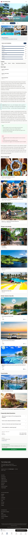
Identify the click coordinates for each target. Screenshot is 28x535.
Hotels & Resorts (4, 480)
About (2, 513)
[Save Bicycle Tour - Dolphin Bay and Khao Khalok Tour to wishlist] (26, 204)
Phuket (2, 495)
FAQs (17, 23)
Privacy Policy (3, 514)
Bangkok (2, 494)
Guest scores (13, 23)
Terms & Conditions (4, 516)
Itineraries (3, 483)
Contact (2, 518)
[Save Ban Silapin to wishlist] (26, 229)
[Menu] (26, 2)
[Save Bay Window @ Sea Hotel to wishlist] (27, 4)
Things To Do (3, 478)
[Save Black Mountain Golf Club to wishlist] (26, 251)
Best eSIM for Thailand (5, 511)
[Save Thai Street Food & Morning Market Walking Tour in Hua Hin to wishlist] (26, 182)
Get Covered (14, 449)
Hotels (5, 14)
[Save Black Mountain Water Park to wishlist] (26, 273)
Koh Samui (3, 499)
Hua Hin (8, 14)
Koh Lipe (2, 502)
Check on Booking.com (21, 530)
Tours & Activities (4, 481)
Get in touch (11, 469)
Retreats (2, 484)
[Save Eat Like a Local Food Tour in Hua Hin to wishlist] (26, 159)
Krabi (2, 500)
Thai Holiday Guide (5, 462)
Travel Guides (3, 487)
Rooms (7, 23)
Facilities (3, 23)
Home (2, 14)
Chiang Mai (3, 497)
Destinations (3, 476)
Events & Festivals (4, 486)
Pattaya (2, 505)
